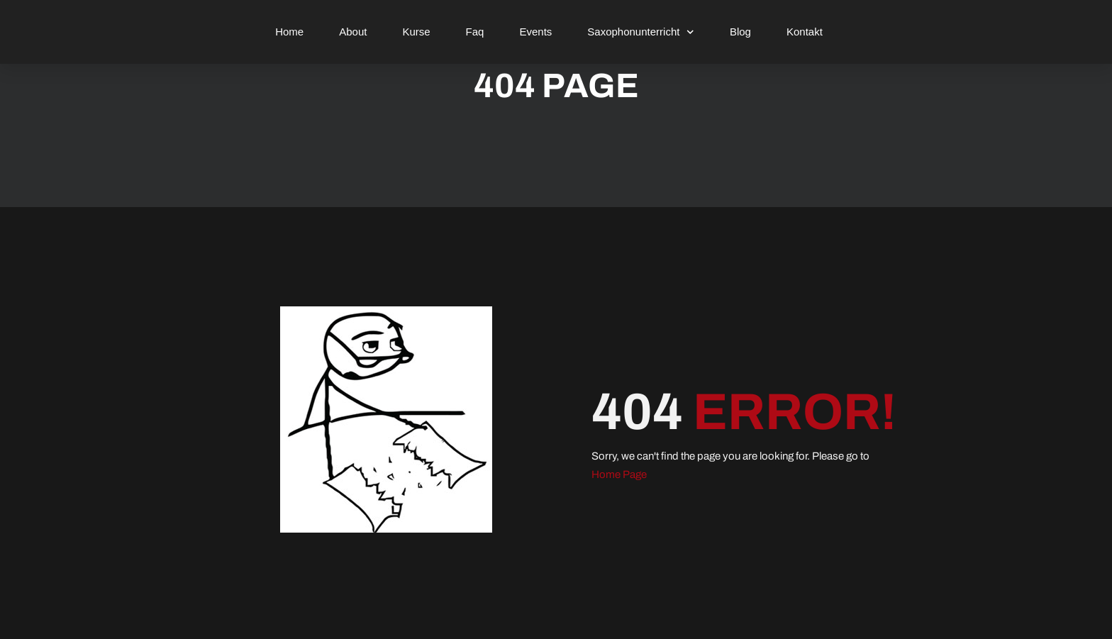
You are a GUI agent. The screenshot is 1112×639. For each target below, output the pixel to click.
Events (535, 32)
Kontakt (804, 32)
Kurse (416, 32)
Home (289, 32)
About (353, 32)
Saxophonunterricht (640, 32)
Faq (475, 32)
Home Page (619, 474)
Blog (740, 32)
